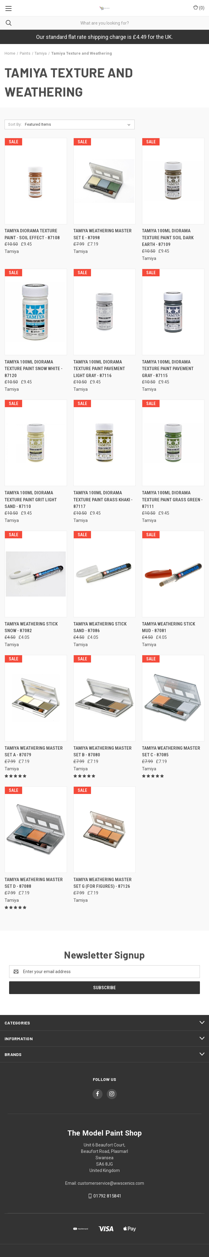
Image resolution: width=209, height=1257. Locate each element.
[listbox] (79, 124)
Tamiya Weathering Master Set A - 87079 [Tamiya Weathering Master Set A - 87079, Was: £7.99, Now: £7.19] (34, 751)
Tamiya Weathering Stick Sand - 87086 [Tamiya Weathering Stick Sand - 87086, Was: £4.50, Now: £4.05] (99, 627)
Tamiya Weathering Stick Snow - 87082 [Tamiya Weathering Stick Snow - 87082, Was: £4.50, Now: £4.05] (31, 627)
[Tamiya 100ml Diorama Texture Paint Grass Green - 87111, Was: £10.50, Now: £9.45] (173, 443)
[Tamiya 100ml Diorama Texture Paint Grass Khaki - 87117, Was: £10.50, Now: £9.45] (105, 443)
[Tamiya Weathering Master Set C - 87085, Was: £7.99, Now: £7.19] (173, 698)
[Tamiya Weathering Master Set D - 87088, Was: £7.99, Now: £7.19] (36, 830)
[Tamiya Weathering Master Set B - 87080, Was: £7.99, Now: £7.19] (105, 698)
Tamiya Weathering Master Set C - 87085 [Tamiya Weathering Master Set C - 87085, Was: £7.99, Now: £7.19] (171, 751)
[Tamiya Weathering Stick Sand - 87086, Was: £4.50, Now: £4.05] (105, 574)
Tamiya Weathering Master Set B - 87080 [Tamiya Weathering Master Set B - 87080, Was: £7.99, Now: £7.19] (102, 751)
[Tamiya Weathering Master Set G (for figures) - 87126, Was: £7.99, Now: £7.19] (105, 830)
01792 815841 (107, 1196)
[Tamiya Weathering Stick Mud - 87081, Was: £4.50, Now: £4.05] (173, 574)
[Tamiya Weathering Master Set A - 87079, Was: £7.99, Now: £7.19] (36, 698)
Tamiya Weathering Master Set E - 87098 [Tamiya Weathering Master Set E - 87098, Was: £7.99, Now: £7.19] (102, 234)
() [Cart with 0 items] (198, 7)
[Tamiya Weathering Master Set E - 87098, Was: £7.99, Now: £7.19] (105, 181)
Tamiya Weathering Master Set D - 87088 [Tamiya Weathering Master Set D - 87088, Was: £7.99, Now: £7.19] (34, 883)
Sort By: (15, 124)
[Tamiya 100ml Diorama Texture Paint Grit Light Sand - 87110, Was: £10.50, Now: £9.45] (36, 443)
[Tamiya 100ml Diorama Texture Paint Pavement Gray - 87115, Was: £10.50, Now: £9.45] (173, 312)
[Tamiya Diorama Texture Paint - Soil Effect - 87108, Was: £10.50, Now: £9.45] (36, 181)
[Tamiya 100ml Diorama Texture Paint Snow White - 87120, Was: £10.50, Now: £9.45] (36, 312)
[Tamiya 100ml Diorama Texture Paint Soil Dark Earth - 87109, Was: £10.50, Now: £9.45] (173, 181)
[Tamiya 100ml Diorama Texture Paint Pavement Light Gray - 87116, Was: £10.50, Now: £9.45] (105, 312)
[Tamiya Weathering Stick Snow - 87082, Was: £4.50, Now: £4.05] (36, 574)
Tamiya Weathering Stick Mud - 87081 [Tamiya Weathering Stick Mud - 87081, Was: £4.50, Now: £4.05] (168, 627)
